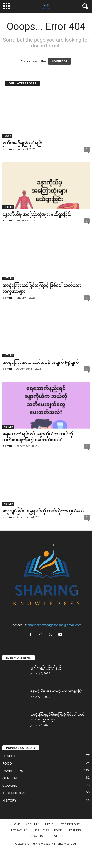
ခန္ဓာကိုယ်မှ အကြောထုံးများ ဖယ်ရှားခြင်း (36, 214)
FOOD (7, 136)
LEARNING (74, 830)
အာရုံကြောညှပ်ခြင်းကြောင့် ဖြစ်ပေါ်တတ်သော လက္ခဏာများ (41, 288)
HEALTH (8, 207)
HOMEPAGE (59, 61)
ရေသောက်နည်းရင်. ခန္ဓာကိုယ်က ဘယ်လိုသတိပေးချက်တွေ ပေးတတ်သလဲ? (37, 436)
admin (7, 149)
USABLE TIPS (12, 771)
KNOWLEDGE (37, 836)
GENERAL (10, 778)
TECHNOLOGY (13, 793)
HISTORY (9, 800)
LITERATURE (19, 830)
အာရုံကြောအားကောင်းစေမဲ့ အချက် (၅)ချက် (40, 362)
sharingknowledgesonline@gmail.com (54, 625)
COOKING (9, 785)
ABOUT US (32, 824)
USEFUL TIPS (40, 830)
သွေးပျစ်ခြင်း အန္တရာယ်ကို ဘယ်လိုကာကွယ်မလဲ (43, 510)
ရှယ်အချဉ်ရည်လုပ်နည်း (22, 143)
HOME (16, 824)
